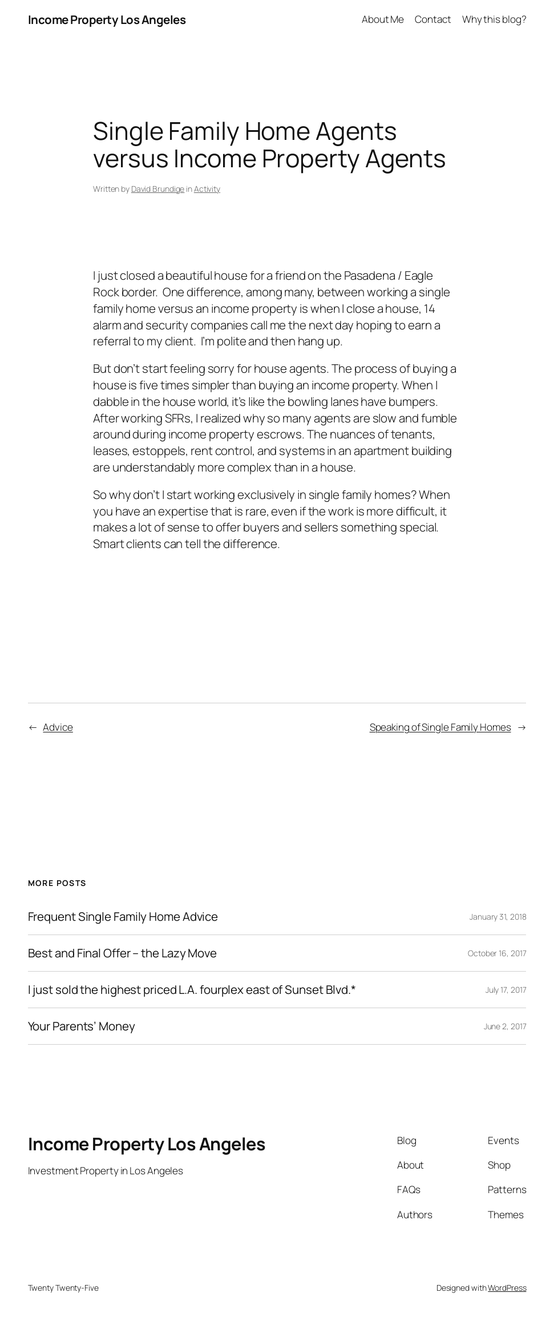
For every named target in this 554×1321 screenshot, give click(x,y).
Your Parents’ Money (81, 1026)
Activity (207, 188)
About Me (383, 19)
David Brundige (158, 188)
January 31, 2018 (498, 916)
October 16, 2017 (497, 953)
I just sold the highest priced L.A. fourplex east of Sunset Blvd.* (192, 989)
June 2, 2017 (505, 1026)
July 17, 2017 (506, 989)
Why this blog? (494, 19)
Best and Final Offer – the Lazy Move (122, 953)
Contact (433, 19)
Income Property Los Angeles (107, 19)
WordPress (507, 1287)
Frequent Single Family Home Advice (123, 916)
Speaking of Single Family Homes (440, 727)
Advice (57, 727)
